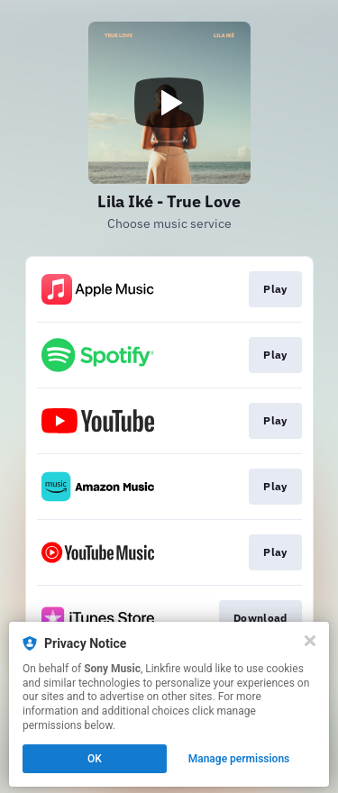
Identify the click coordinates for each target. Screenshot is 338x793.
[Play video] (169, 102)
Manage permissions (239, 758)
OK (94, 758)
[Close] (310, 640)
